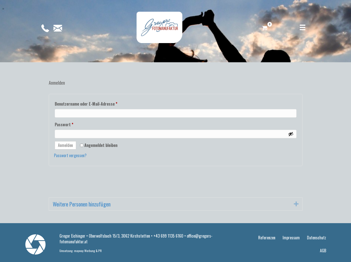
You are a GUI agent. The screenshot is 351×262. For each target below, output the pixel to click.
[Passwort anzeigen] (291, 134)
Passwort (74, 124)
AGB (323, 251)
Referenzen (266, 238)
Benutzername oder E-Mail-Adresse (96, 103)
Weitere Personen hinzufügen (81, 204)
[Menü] (302, 27)
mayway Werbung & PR (88, 251)
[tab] (175, 204)
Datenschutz (316, 238)
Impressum (291, 238)
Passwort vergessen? (70, 155)
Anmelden (65, 145)
